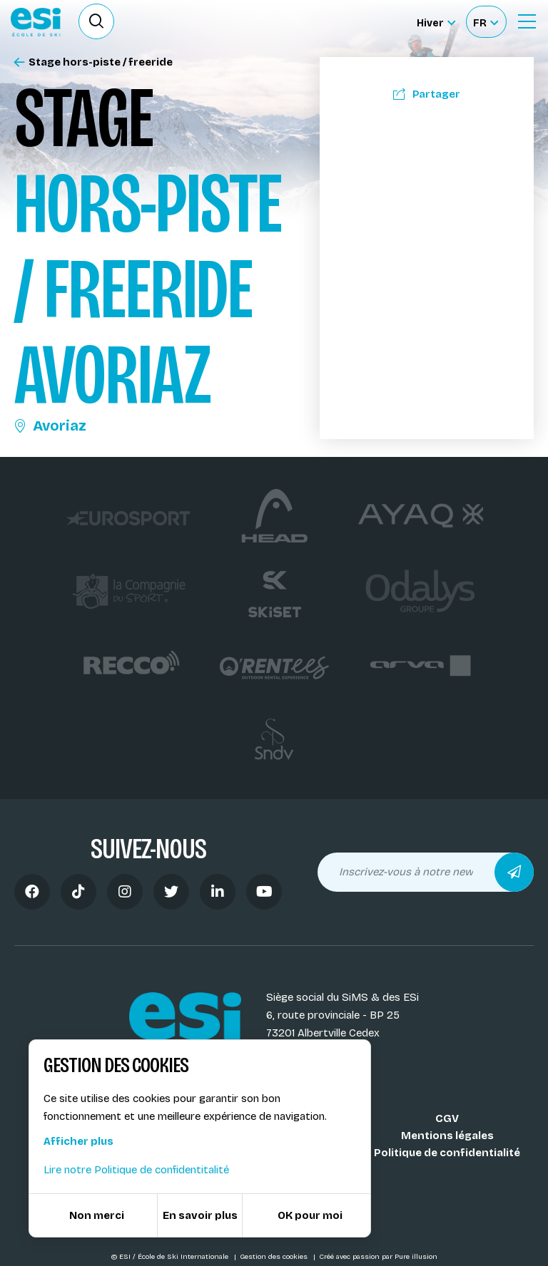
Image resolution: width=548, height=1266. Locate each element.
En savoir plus (200, 1215)
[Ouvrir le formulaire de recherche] (96, 21)
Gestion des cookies (275, 1256)
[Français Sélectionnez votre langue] (485, 22)
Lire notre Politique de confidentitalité (136, 1169)
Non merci (96, 1215)
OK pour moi (310, 1215)
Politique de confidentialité (447, 1152)
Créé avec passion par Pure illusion (378, 1256)
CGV (447, 1118)
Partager (426, 94)
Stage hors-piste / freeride (93, 62)
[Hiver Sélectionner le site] (436, 22)
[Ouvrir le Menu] (526, 21)
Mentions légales (447, 1135)
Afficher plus (78, 1141)
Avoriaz (50, 425)
